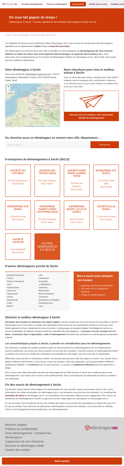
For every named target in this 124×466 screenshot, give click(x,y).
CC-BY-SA (56, 126)
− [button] (8, 90)
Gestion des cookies (17, 449)
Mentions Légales (16, 424)
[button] (32, 4)
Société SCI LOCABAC (18, 172)
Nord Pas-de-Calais (37, 35)
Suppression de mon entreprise (24, 441)
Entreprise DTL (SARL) (106, 172)
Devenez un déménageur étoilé (24, 445)
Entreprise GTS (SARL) (17, 207)
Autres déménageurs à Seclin (47, 246)
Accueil (7, 35)
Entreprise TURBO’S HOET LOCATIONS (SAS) (47, 209)
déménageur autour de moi (38, 74)
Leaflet (25, 126)
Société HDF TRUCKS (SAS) (47, 172)
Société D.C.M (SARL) (106, 207)
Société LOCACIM (18, 240)
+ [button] (8, 87)
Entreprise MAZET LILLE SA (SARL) (77, 209)
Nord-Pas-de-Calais (59, 46)
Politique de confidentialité (21, 429)
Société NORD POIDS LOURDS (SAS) (76, 173)
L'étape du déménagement (93, 295)
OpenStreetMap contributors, (44, 126)
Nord (48, 35)
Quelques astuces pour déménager (97, 285)
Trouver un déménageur (20, 35)
